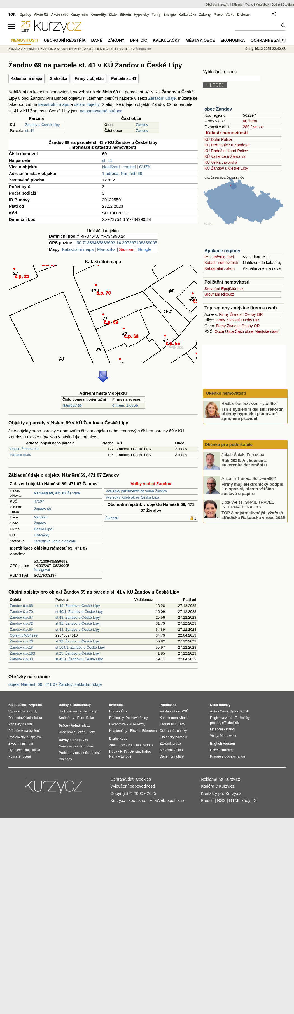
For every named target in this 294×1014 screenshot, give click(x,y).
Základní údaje (162, 98)
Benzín (135, 751)
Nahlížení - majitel (119, 166)
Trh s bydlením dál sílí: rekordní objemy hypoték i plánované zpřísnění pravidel (253, 413)
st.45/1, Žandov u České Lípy (79, 659)
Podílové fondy (136, 718)
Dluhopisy (116, 718)
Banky (64, 705)
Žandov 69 (42, 509)
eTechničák (230, 723)
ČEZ (124, 711)
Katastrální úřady (172, 724)
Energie (170, 15)
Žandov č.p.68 (21, 606)
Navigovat (42, 569)
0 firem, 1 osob (125, 405)
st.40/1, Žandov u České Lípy (79, 611)
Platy (91, 732)
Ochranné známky (271, 40)
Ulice (229, 331)
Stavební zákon (171, 750)
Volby (214, 736)
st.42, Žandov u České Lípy (77, 606)
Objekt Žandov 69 (24, 449)
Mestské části (266, 331)
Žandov (142, 125)
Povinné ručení (19, 756)
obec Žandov (218, 109)
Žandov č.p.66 (21, 629)
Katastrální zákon (219, 268)
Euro (80, 718)
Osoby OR (253, 314)
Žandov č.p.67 (21, 617)
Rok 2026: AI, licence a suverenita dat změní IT (244, 462)
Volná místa (80, 726)
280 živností (253, 127)
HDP (132, 724)
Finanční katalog (222, 729)
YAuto (249, 4)
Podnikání (168, 705)
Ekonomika (233, 40)
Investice (116, 705)
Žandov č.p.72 (21, 623)
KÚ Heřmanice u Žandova (226, 145)
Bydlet (276, 4)
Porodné (86, 746)
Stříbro (148, 745)
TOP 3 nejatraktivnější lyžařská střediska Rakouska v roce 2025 (253, 515)
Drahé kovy (118, 738)
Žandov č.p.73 (21, 641)
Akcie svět (59, 15)
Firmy (224, 314)
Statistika (58, 78)
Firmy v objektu (89, 78)
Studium (288, 4)
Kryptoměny (118, 731)
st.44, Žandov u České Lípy (77, 629)
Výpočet (35, 705)
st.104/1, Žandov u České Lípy (80, 647)
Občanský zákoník (173, 737)
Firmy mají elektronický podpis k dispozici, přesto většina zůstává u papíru (252, 489)
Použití (207, 800)
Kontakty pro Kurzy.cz (221, 793)
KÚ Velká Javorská (220, 162)
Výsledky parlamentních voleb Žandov (136, 491)
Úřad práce (67, 732)
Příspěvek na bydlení (24, 731)
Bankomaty (82, 705)
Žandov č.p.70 (21, 611)
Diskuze (243, 15)
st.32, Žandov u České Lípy (77, 641)
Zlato (113, 15)
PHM (124, 751)
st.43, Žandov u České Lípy (77, 617)
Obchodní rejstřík (217, 4)
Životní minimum (20, 744)
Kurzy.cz (14, 48)
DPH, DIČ (138, 40)
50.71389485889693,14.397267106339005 (117, 242)
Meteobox (262, 4)
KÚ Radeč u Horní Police (226, 151)
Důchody (65, 759)
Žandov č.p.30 (21, 659)
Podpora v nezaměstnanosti (80, 753)
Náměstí (40, 517)
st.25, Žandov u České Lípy (77, 653)
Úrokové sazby (70, 711)
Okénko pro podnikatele (229, 444)
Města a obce (200, 40)
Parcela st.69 (20, 455)
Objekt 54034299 (24, 635)
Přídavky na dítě (20, 724)
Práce (218, 15)
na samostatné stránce (101, 110)
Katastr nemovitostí (227, 132)
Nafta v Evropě (120, 756)
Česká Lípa (43, 529)
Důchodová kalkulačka (25, 718)
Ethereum (149, 731)
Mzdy (141, 724)
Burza (113, 711)
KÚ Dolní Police (218, 139)
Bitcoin (125, 15)
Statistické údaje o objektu (55, 541)
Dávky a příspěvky (73, 740)
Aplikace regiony (222, 250)
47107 (39, 501)
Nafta (146, 751)
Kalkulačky (166, 40)
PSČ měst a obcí (219, 257)
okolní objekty (86, 104)
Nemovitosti (31, 48)
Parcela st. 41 (123, 78)
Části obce (244, 331)
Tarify (156, 15)
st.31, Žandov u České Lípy (77, 623)
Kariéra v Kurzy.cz (218, 786)
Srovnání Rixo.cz (219, 294)
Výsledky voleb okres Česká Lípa (132, 497)
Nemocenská (68, 746)
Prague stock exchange (227, 756)
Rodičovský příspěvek (24, 737)
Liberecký (42, 535)
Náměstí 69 (72, 405)
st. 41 (29, 130)
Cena (224, 711)
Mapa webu (228, 736)
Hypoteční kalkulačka (24, 750)
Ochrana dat (122, 779)
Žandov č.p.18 (21, 647)
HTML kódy (239, 800)
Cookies (143, 779)
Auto (213, 711)
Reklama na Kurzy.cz (220, 779)
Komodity (98, 15)
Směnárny (66, 718)
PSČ (185, 711)
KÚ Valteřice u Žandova (225, 156)
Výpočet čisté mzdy (22, 711)
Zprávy (25, 15)
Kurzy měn (79, 15)
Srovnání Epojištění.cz (223, 288)
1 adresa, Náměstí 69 (122, 173)
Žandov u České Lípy (42, 125)
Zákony (205, 15)
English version (222, 744)
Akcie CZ (41, 15)
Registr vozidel (221, 718)
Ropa (113, 751)
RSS (221, 800)
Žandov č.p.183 (22, 653)
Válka (229, 15)
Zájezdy (237, 4)
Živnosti (112, 518)
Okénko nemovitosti (225, 393)
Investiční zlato (129, 745)
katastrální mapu (53, 104)
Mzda (81, 732)
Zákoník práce (170, 744)
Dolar (90, 718)
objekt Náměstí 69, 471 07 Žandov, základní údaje (55, 684)
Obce (219, 331)
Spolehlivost (239, 711)
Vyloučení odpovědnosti (132, 786)
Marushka (106, 249)
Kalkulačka (187, 15)
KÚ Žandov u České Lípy (226, 168)
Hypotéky (141, 15)
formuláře (176, 756)
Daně (96, 40)
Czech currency (221, 750)
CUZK (145, 166)
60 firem (250, 121)
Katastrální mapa (26, 78)
